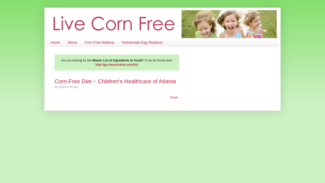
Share (174, 97)
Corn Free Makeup (99, 42)
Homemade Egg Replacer (142, 42)
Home (55, 42)
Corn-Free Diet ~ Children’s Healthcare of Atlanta (115, 81)
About (72, 42)
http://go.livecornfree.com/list (116, 64)
